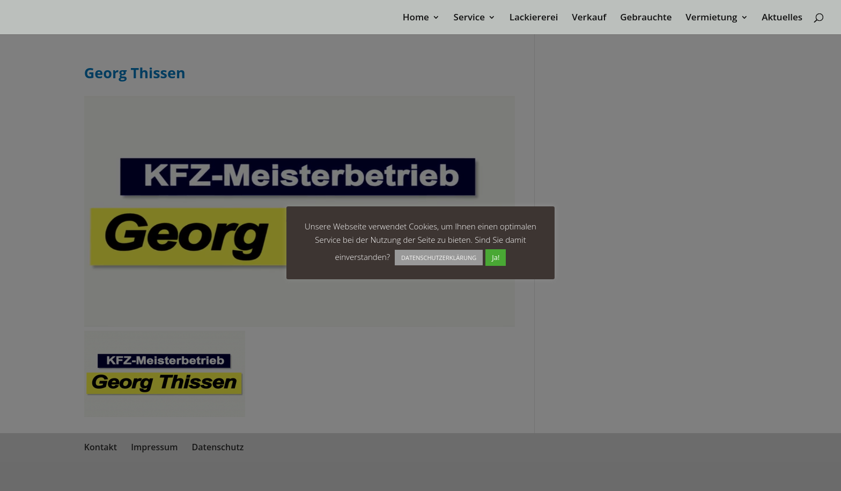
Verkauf (589, 18)
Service (469, 18)
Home (416, 18)
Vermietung (711, 18)
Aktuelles (782, 18)
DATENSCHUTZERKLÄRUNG (438, 258)
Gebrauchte (646, 18)
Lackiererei (534, 18)
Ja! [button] (495, 257)
